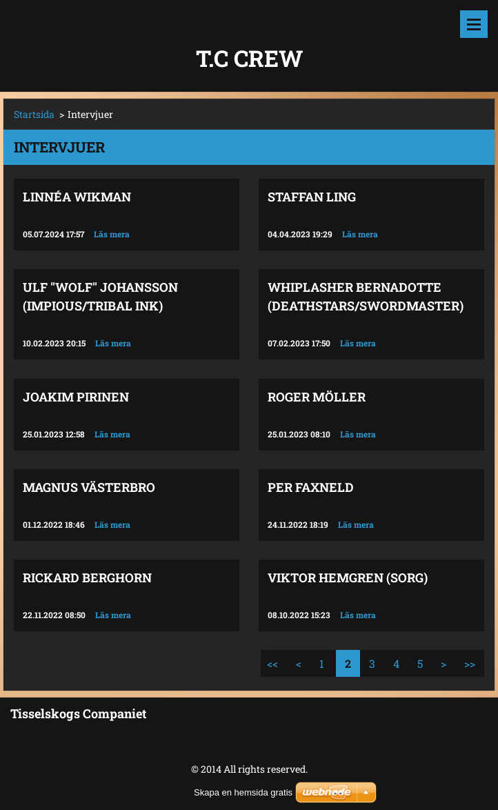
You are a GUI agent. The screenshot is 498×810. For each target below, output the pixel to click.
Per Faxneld (311, 487)
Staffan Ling (312, 196)
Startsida (34, 114)
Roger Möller (317, 396)
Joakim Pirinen (76, 396)
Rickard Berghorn (87, 577)
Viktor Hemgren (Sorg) (348, 577)
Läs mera (112, 233)
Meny (474, 24)
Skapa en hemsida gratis (243, 792)
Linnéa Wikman (77, 196)
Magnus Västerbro (89, 487)
